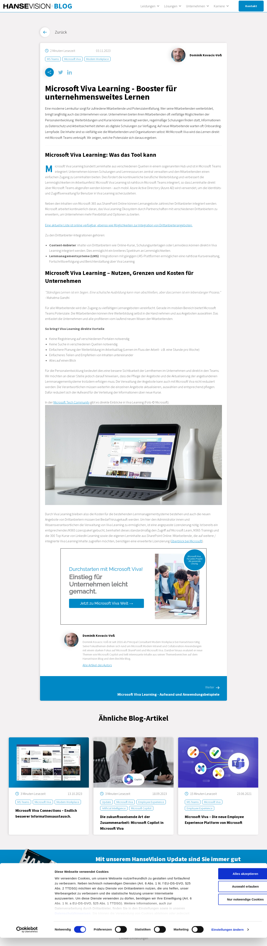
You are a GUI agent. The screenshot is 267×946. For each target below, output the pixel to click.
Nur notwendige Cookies (232, 907)
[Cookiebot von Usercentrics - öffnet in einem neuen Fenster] (27, 938)
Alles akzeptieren (232, 882)
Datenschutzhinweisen (73, 921)
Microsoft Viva (72, 59)
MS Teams (53, 59)
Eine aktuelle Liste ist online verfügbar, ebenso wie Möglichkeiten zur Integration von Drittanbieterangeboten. (119, 225)
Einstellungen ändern (227, 938)
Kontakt (251, 6)
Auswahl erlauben (232, 894)
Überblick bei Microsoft (186, 541)
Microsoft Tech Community (71, 402)
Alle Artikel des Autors (97, 665)
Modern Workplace (97, 59)
